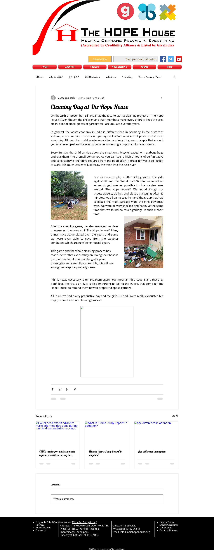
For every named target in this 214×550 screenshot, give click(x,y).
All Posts (39, 77)
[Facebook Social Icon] (163, 59)
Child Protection (92, 77)
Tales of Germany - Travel (150, 77)
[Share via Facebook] (52, 389)
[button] (174, 77)
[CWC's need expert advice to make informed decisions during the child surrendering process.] (58, 434)
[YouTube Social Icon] (179, 59)
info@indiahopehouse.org (135, 532)
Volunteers (111, 77)
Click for (78, 522)
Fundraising (127, 77)
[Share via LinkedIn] (67, 389)
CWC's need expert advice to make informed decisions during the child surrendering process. (57, 453)
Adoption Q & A (56, 77)
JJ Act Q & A (74, 77)
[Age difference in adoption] (156, 434)
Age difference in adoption (151, 451)
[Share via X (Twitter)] (59, 389)
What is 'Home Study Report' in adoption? (105, 453)
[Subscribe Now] (99, 59)
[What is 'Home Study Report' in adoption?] (107, 434)
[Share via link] (74, 389)
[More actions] (161, 98)
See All (175, 415)
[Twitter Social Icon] (171, 59)
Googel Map (89, 522)
